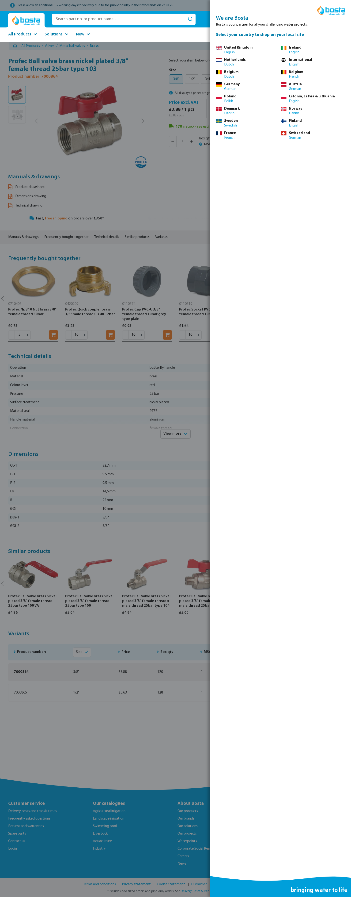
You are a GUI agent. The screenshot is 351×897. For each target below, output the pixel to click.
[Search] (190, 19)
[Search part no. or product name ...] (118, 19)
